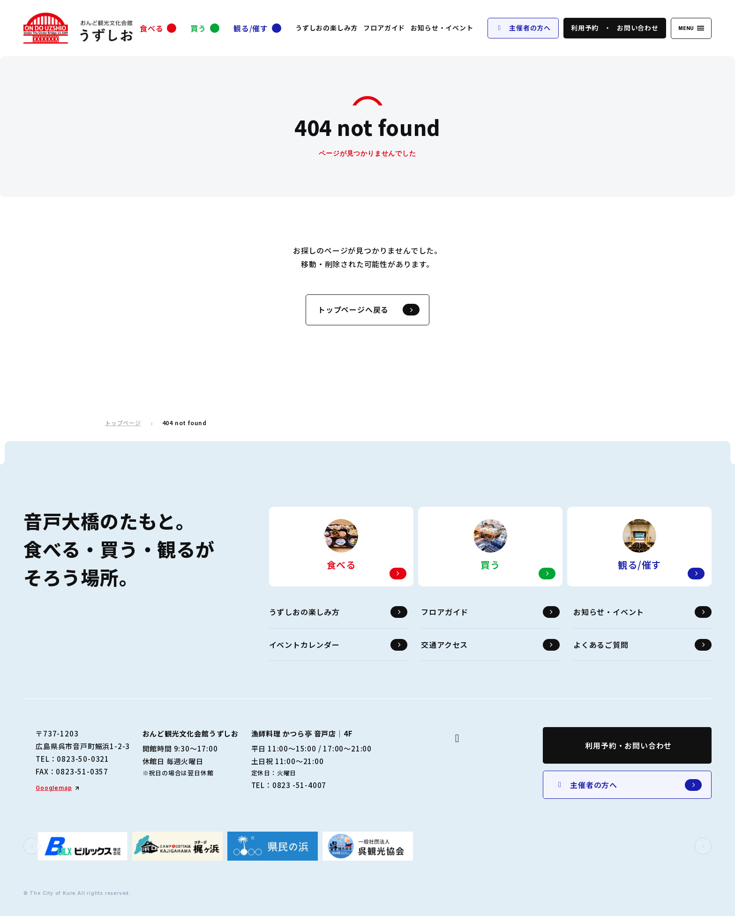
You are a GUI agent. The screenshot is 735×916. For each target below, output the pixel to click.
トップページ (123, 423)
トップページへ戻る (369, 309)
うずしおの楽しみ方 (326, 27)
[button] (31, 846)
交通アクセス (490, 645)
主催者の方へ (523, 27)
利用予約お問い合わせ (615, 28)
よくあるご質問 (642, 645)
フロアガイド (384, 27)
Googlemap (54, 787)
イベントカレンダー (338, 645)
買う (198, 28)
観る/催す (250, 28)
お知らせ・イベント (442, 27)
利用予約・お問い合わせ (628, 745)
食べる (151, 28)
